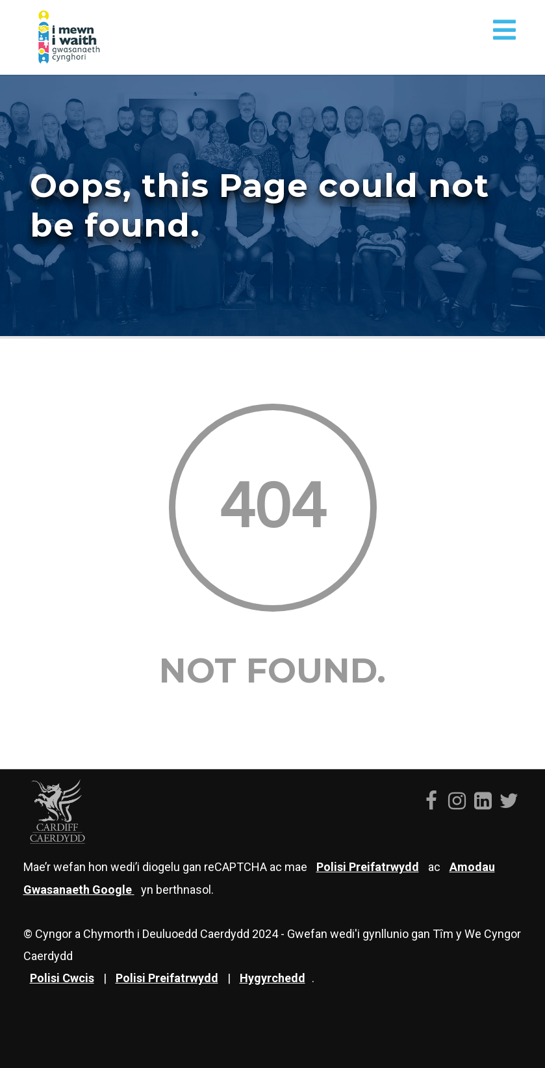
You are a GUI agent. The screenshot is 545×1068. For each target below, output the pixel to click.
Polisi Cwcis (62, 978)
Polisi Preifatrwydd (167, 978)
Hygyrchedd (272, 978)
